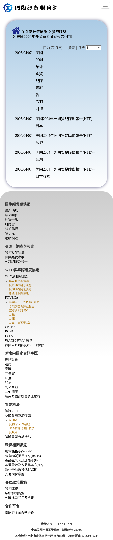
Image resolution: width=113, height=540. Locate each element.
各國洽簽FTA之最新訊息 (24, 302)
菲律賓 (10, 373)
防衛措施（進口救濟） (23, 428)
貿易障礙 (59, 31)
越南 (8, 364)
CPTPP (10, 326)
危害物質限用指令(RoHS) (23, 456)
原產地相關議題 (19, 293)
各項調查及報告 (16, 261)
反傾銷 (13, 420)
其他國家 (11, 391)
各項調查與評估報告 (21, 306)
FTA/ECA (11, 297)
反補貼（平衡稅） (20, 424)
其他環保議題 (14, 474)
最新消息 (11, 210)
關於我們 (11, 228)
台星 (12, 314)
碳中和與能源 (14, 493)
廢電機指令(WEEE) (18, 451)
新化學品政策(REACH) (21, 469)
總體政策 (11, 359)
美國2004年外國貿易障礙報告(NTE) (45, 36)
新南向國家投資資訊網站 (22, 396)
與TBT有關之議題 (20, 285)
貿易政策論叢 (14, 252)
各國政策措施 (36, 31)
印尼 (8, 382)
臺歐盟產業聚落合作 (19, 512)
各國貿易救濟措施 (18, 415)
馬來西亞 (11, 387)
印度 (8, 378)
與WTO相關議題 (19, 281)
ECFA (9, 336)
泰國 (8, 368)
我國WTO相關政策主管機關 (25, 345)
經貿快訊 (11, 219)
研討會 (10, 224)
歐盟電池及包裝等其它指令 (24, 465)
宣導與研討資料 (19, 310)
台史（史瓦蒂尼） (20, 322)
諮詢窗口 (11, 411)
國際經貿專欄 (14, 257)
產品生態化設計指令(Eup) (23, 460)
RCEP (9, 331)
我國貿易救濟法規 (18, 436)
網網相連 (11, 238)
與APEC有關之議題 (19, 340)
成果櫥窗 (11, 215)
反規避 (13, 432)
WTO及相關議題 (16, 276)
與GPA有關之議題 (20, 289)
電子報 (10, 233)
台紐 (12, 318)
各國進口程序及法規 (19, 497)
